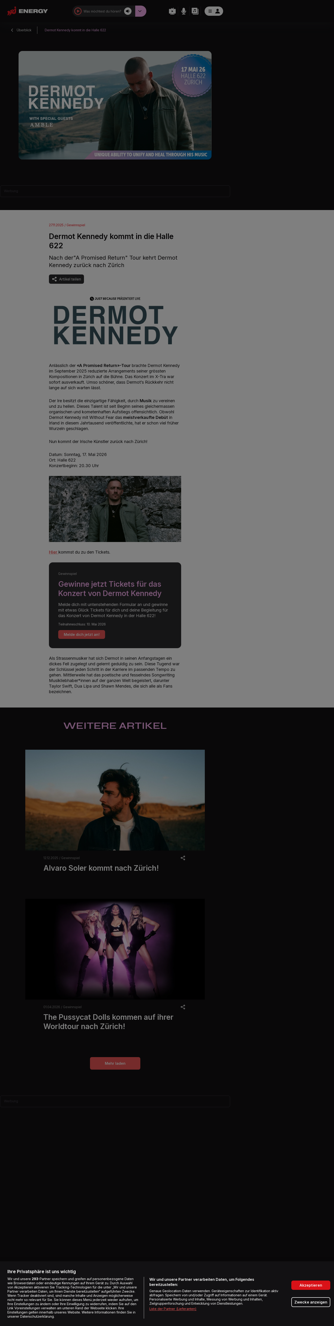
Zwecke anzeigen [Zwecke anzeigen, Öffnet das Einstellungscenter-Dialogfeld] (310, 1302)
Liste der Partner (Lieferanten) (172, 1309)
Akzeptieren (310, 1285)
